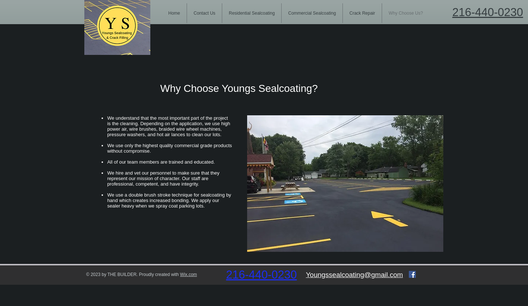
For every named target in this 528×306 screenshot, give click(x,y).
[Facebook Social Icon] (412, 274)
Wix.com (188, 274)
